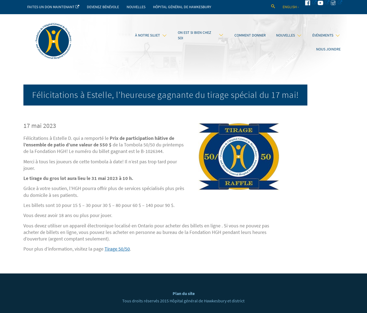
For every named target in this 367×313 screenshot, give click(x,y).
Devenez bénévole (103, 7)
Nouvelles (136, 7)
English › (291, 7)
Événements (326, 35)
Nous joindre (328, 49)
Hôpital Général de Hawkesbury (182, 7)
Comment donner (250, 35)
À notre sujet (150, 35)
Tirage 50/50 (117, 249)
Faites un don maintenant (53, 7)
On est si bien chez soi (200, 35)
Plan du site (184, 293)
